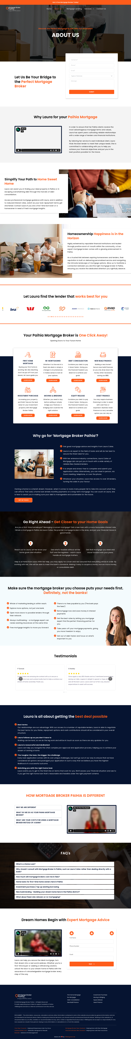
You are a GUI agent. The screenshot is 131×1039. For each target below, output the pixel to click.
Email (71, 954)
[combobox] (91, 76)
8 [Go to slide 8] (60, 316)
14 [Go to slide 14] (71, 316)
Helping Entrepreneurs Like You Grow (39, 1028)
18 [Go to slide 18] (79, 316)
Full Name (73, 938)
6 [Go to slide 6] (57, 316)
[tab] (72, 933)
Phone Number (74, 946)
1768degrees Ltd (70, 1037)
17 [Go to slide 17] (77, 316)
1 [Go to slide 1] (48, 316)
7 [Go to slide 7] (59, 316)
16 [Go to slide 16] (75, 316)
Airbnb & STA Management (29, 1033)
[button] (38, 807)
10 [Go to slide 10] (64, 316)
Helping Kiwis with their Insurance (96, 1030)
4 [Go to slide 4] (53, 316)
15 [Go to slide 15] (73, 316)
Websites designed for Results (37, 1030)
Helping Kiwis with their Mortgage (96, 1028)
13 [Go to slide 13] (70, 316)
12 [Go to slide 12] (68, 316)
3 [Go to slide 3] (51, 316)
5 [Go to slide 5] (55, 316)
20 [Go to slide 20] (82, 316)
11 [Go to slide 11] (66, 316)
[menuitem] (49, 9)
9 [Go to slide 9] (62, 316)
